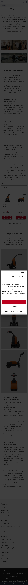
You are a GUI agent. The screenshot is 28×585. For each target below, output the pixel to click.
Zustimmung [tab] (5, 276)
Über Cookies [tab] (22, 276)
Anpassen (14, 306)
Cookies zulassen (13, 302)
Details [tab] (14, 276)
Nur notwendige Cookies (14, 311)
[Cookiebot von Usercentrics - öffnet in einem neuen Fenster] (20, 273)
